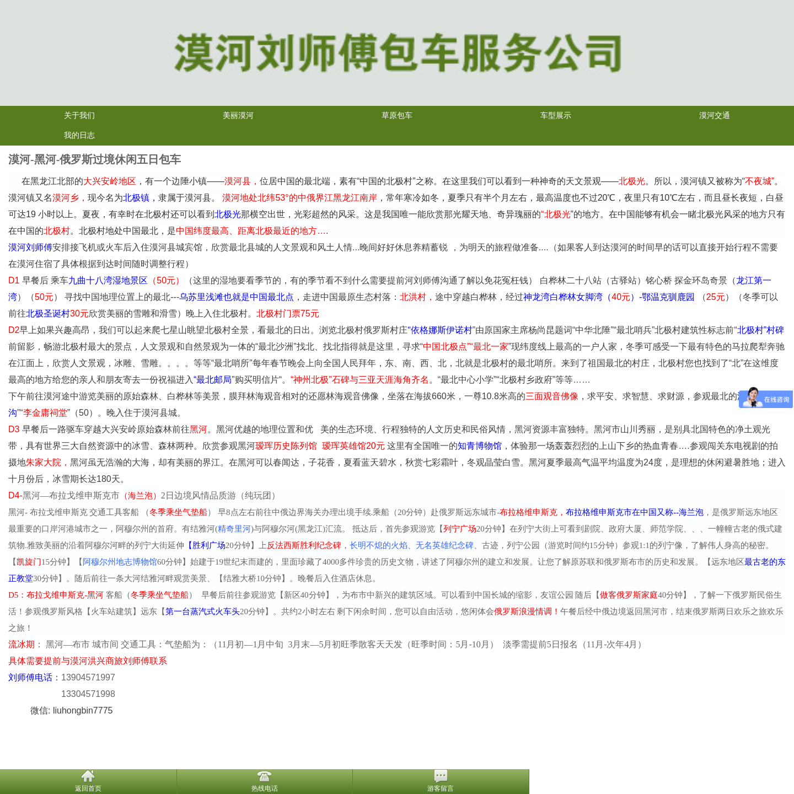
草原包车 (397, 115)
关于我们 (79, 115)
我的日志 (79, 135)
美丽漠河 (238, 115)
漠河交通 (714, 115)
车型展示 (555, 115)
